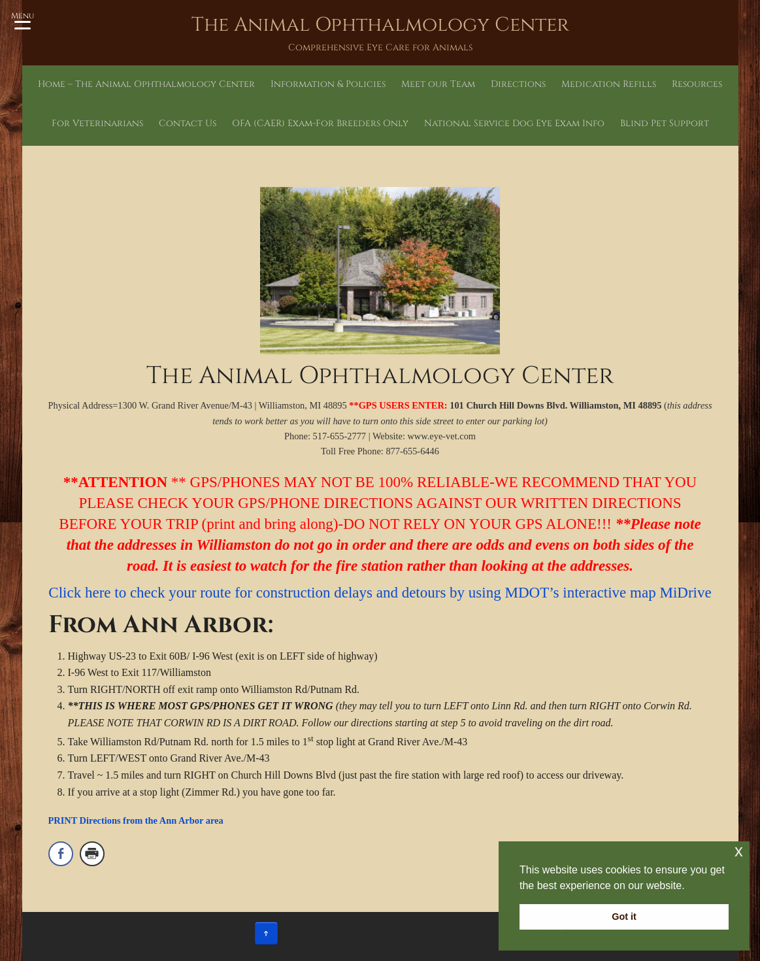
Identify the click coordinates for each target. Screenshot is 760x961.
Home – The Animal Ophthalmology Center (146, 84)
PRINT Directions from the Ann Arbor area (135, 820)
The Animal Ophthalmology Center (380, 25)
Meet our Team (438, 84)
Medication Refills (608, 84)
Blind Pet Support (664, 123)
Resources (697, 84)
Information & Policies (328, 84)
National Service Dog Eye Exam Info (514, 123)
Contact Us (187, 123)
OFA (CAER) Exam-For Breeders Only (320, 123)
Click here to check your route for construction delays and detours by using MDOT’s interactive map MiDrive (379, 592)
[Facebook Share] (60, 853)
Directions (518, 84)
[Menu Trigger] (22, 20)
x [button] (739, 851)
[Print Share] (92, 853)
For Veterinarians (97, 123)
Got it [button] (624, 916)
